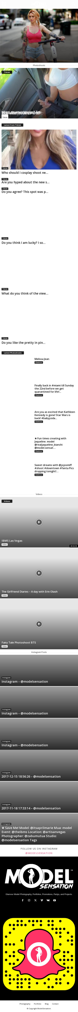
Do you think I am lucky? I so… (23, 243)
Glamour (38, 362)
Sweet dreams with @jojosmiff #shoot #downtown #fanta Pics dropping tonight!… (54, 468)
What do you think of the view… (25, 293)
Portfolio (37, 1004)
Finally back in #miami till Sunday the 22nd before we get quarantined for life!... (54, 388)
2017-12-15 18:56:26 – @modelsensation (31, 776)
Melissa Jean (42, 359)
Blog (46, 1004)
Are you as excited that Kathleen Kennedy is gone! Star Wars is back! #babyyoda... (55, 415)
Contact (55, 1004)
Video (4, 544)
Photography (25, 1004)
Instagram (6, 678)
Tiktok (5, 117)
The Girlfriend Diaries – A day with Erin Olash (30, 591)
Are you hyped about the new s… (25, 182)
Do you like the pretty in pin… (23, 343)
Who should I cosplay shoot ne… (25, 173)
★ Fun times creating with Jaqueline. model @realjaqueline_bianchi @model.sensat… (50, 443)
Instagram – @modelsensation (25, 681)
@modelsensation (39, 853)
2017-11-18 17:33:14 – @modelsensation (31, 808)
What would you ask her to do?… (22, 113)
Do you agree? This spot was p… (25, 192)
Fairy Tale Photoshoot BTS (19, 642)
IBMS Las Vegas (12, 540)
